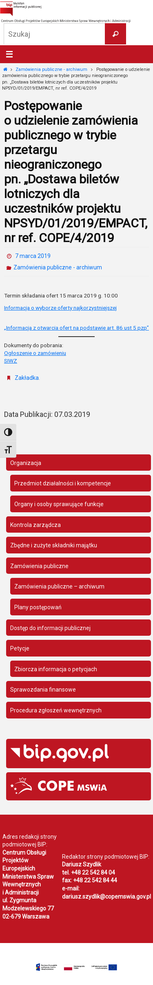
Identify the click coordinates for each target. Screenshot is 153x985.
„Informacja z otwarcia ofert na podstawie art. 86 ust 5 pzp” (76, 327)
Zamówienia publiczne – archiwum (59, 586)
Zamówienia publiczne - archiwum (51, 69)
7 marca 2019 (33, 256)
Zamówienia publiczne (39, 566)
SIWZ (10, 360)
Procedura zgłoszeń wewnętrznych (56, 710)
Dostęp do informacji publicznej (50, 628)
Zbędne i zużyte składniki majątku (53, 545)
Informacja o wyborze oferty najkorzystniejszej (60, 307)
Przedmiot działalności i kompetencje (62, 483)
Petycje (19, 648)
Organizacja (25, 463)
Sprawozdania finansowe (43, 689)
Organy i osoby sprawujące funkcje (59, 504)
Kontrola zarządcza (35, 525)
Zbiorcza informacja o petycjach (55, 669)
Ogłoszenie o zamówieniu (35, 353)
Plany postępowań (38, 607)
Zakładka (27, 378)
